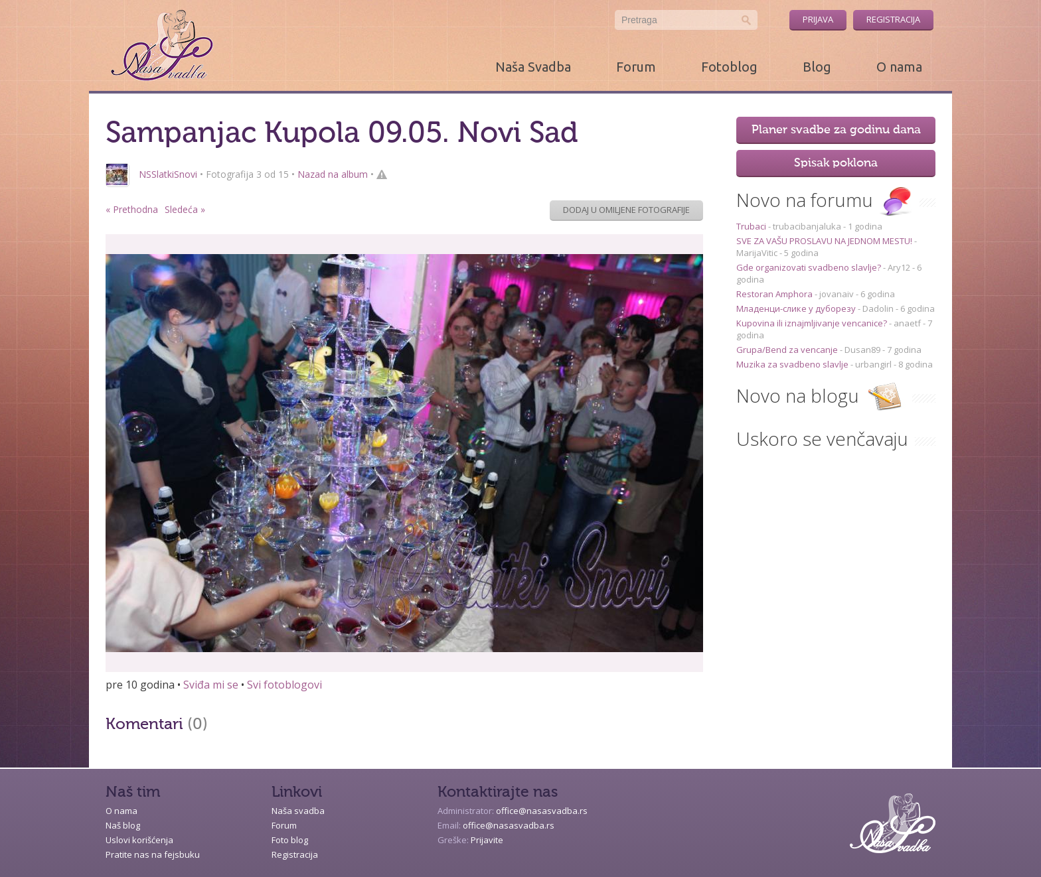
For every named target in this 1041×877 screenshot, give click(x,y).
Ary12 (899, 267)
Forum (636, 66)
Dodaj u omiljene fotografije (626, 210)
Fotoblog (729, 66)
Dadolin (878, 308)
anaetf (907, 323)
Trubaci (752, 226)
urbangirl (873, 364)
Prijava (818, 19)
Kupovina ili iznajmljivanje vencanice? (812, 323)
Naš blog (123, 825)
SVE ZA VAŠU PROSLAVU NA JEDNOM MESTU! (825, 241)
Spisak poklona (836, 163)
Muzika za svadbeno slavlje (793, 364)
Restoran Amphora (775, 294)
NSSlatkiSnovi (168, 174)
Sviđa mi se (210, 684)
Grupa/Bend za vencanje (788, 350)
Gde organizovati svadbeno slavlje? (809, 267)
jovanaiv (836, 294)
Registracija (893, 19)
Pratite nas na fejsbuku (153, 854)
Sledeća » (185, 209)
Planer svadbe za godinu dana (836, 130)
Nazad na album (332, 174)
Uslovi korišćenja (139, 840)
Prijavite (487, 840)
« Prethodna (132, 209)
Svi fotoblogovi (284, 684)
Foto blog (290, 840)
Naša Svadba (533, 66)
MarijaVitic (756, 253)
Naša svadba (298, 811)
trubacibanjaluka (807, 226)
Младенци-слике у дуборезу (797, 308)
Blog (817, 66)
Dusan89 (862, 350)
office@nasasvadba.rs (542, 811)
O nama (899, 66)
